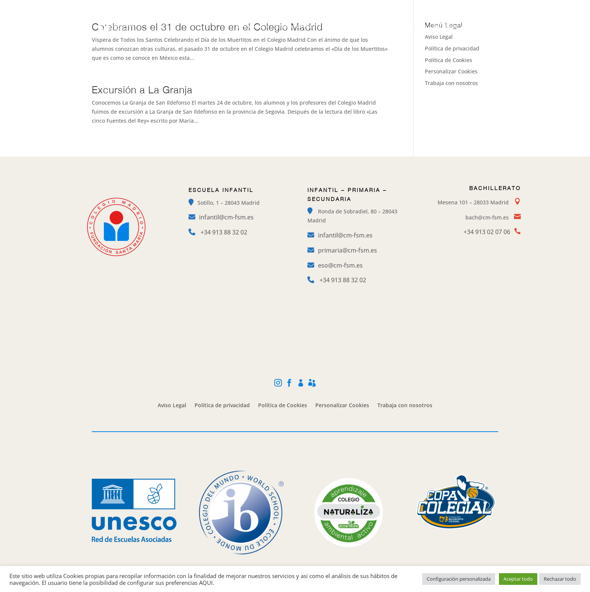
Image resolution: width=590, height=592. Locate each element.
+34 (224, 232)
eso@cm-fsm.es (340, 265)
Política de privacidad (452, 48)
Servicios (445, 26)
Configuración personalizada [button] (459, 578)
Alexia (491, 6)
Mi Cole (461, 6)
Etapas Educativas (300, 26)
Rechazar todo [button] (560, 578)
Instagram (389, 6)
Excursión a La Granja (142, 89)
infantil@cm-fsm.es (226, 217)
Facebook (427, 6)
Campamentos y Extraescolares (379, 26)
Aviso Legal (172, 406)
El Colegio (250, 26)
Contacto (482, 26)
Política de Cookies (448, 60)
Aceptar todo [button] (518, 578)
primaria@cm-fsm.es (347, 250)
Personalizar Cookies (451, 71)
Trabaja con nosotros (451, 83)
